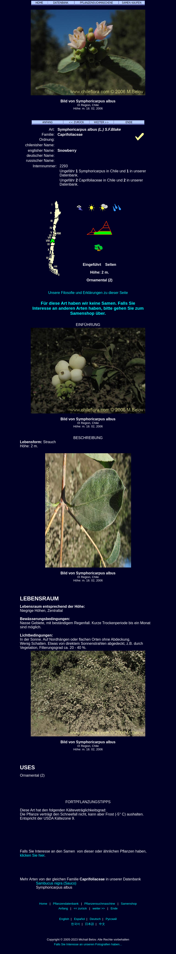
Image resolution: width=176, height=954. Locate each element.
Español (79, 919)
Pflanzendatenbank (66, 903)
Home (43, 903)
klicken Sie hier (32, 855)
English (64, 919)
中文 (102, 924)
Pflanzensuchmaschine (99, 903)
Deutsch (95, 919)
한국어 (75, 924)
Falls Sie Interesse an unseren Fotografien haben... (88, 944)
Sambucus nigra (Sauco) (56, 883)
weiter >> (99, 908)
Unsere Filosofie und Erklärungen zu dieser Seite (88, 293)
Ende (114, 908)
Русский (111, 919)
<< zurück (80, 908)
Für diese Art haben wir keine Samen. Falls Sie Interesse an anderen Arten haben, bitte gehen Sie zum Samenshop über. (88, 308)
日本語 (89, 924)
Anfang (63, 908)
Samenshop (129, 903)
